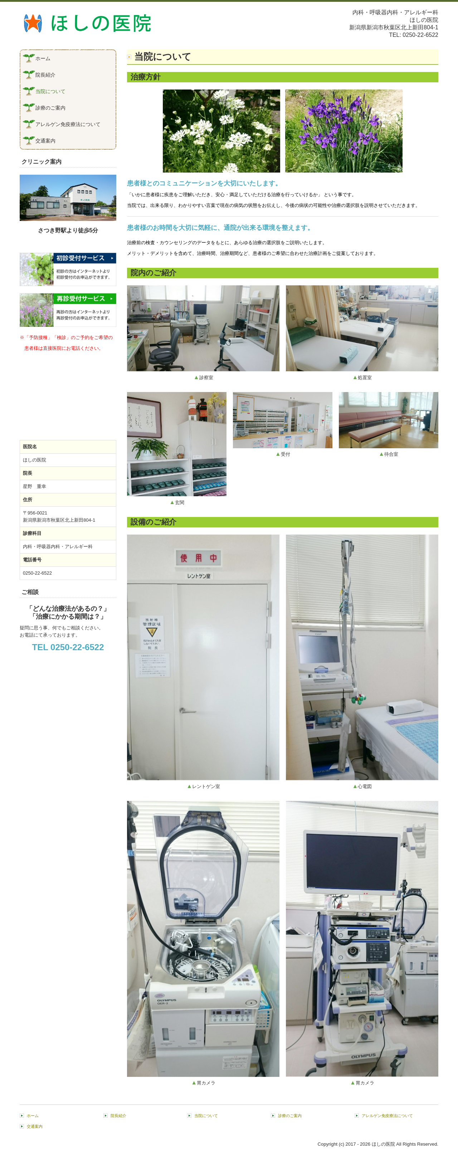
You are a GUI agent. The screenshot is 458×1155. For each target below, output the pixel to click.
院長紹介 (45, 75)
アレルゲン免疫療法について (68, 124)
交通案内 (45, 141)
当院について (50, 91)
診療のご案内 (50, 108)
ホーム (42, 58)
